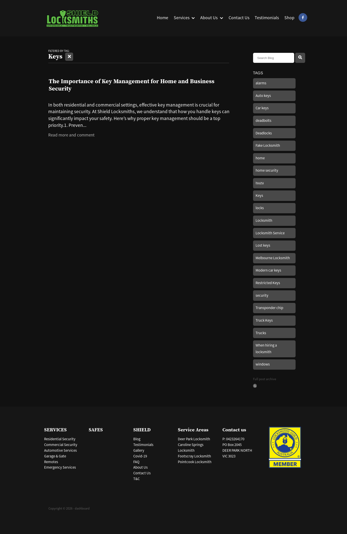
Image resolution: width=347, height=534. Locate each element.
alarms (261, 83)
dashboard (82, 508)
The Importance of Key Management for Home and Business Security (131, 84)
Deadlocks (264, 133)
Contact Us (142, 473)
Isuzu (260, 183)
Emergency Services (60, 467)
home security (267, 170)
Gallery (138, 450)
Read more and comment (71, 135)
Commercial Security (60, 444)
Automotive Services (60, 450)
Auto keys (263, 95)
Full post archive (264, 379)
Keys (259, 195)
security (262, 295)
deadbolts (263, 120)
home (260, 158)
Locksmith (264, 220)
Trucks (261, 333)
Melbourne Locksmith (273, 258)
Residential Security (59, 439)
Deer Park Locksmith (194, 439)
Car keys (262, 108)
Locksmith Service (270, 233)
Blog (136, 439)
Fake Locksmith (268, 145)
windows (263, 364)
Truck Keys (264, 320)
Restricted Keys (268, 282)
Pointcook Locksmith (194, 461)
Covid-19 (140, 456)
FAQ (136, 461)
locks (260, 208)
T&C (136, 478)
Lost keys (263, 245)
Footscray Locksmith (194, 456)
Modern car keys (268, 270)
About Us (140, 467)
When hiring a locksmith (266, 348)
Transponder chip (269, 307)
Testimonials (143, 444)
